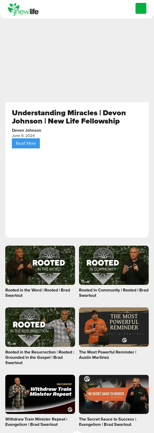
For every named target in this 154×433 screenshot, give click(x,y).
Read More (26, 143)
